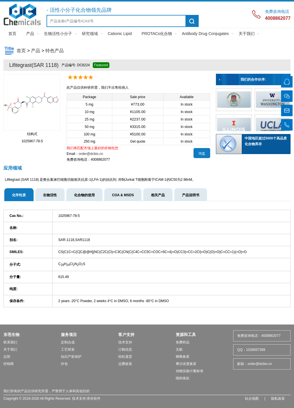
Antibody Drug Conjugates (205, 33)
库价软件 (93, 399)
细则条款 (182, 378)
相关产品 (158, 195)
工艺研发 (68, 349)
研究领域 (90, 33)
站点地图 (252, 399)
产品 (30, 33)
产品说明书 (190, 195)
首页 (12, 33)
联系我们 (10, 342)
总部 (6, 357)
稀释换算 (182, 357)
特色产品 (54, 50)
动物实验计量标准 (189, 371)
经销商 (8, 364)
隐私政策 (278, 399)
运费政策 (125, 364)
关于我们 (247, 33)
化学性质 (19, 195)
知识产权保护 (71, 357)
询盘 (201, 153)
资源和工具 (186, 334)
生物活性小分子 (58, 33)
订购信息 (125, 349)
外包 (64, 364)
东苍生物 (11, 334)
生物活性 (50, 195)
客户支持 (126, 334)
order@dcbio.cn (91, 154)
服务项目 (69, 334)
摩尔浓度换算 (186, 364)
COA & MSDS (123, 195)
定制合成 (68, 342)
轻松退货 (125, 357)
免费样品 (182, 342)
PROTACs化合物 (157, 33)
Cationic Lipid (120, 33)
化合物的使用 (84, 195)
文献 (179, 349)
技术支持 (125, 342)
